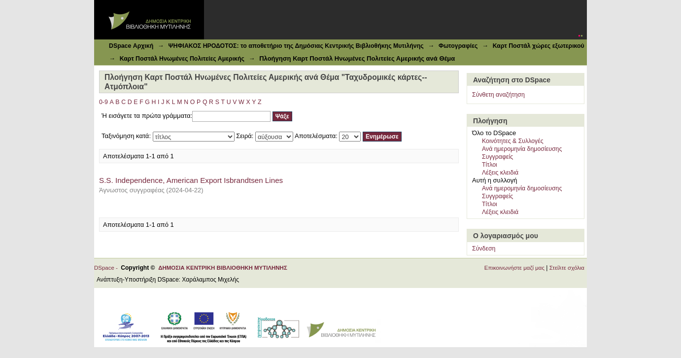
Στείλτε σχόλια (566, 268)
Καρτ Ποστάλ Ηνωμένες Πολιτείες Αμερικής (182, 58)
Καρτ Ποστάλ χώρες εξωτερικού (538, 45)
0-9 (103, 102)
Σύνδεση (483, 248)
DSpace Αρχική (131, 45)
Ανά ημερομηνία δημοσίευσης (522, 148)
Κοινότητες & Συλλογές (513, 141)
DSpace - (107, 268)
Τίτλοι (489, 164)
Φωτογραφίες (458, 45)
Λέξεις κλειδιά (500, 172)
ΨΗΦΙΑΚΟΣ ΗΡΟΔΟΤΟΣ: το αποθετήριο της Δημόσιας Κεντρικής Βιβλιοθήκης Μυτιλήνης (295, 45)
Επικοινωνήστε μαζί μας (514, 268)
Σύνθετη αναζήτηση (498, 94)
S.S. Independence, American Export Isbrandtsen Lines (191, 180)
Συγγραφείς (497, 156)
